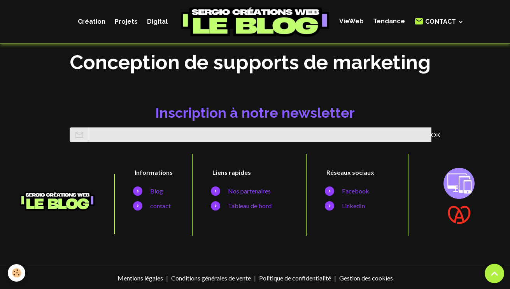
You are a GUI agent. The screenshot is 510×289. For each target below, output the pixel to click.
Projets (126, 21)
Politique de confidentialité (295, 278)
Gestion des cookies (366, 278)
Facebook (355, 191)
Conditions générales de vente (211, 278)
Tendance (389, 21)
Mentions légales (140, 278)
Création (91, 21)
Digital (157, 21)
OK (435, 134)
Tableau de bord (250, 205)
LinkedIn (353, 205)
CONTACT (435, 21)
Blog (156, 191)
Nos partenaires (249, 191)
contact (160, 205)
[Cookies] (16, 273)
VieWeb (351, 21)
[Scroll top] (494, 273)
